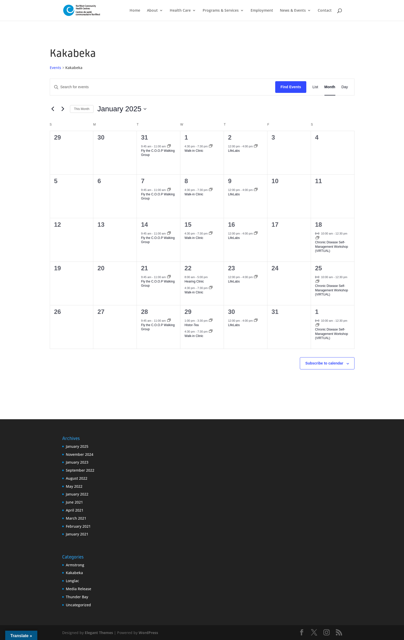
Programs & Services (221, 11)
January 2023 (77, 462)
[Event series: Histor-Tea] (210, 320)
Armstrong (75, 564)
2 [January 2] (229, 137)
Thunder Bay (77, 596)
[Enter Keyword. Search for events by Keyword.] (162, 87)
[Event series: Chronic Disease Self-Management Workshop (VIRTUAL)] (317, 238)
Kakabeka (74, 572)
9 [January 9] (229, 180)
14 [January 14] (144, 224)
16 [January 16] (231, 224)
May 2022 (74, 486)
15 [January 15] (188, 224)
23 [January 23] (231, 268)
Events (55, 67)
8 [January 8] (186, 180)
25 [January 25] (318, 268)
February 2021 (78, 526)
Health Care (180, 11)
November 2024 (79, 454)
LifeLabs (234, 151)
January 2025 (77, 446)
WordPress (148, 632)
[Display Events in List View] (315, 87)
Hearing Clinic (194, 281)
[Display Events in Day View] (345, 87)
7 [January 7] (142, 180)
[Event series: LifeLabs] (256, 146)
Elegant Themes (99, 632)
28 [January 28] (144, 311)
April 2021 (74, 510)
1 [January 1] (186, 137)
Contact (325, 11)
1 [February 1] (316, 311)
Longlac (72, 580)
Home (135, 11)
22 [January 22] (188, 268)
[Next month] (63, 109)
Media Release (78, 588)
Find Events (290, 87)
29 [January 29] (188, 311)
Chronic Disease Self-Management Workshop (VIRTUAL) (331, 246)
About (152, 11)
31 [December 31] (144, 137)
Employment (262, 11)
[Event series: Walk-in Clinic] (210, 146)
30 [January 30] (231, 311)
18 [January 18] (318, 224)
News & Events (293, 11)
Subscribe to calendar (324, 363)
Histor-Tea (192, 325)
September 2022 (80, 470)
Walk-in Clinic (194, 151)
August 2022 (76, 478)
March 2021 (76, 518)
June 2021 (74, 502)
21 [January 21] (144, 268)
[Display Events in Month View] (329, 87)
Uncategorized (78, 604)
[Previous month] (53, 109)
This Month (81, 109)
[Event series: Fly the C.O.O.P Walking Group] (169, 146)
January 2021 (77, 534)
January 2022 (77, 494)
